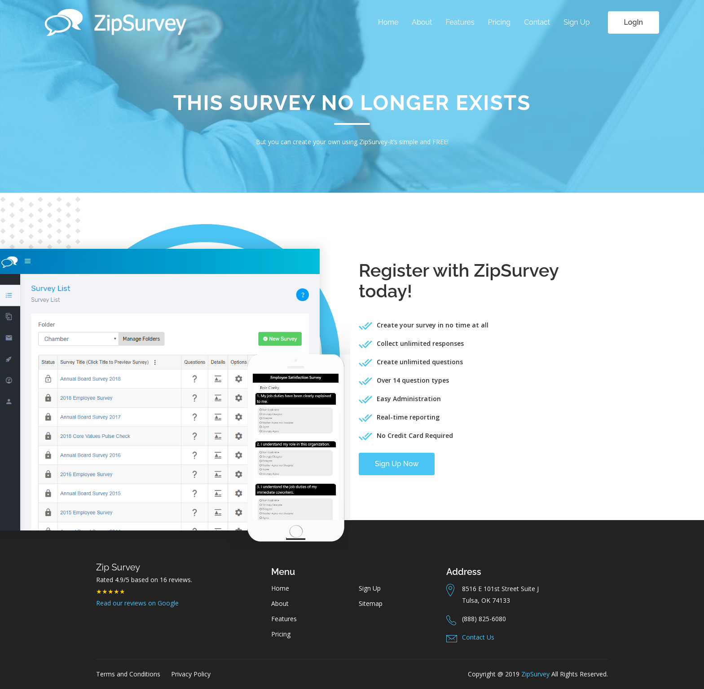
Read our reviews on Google (137, 603)
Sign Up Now (396, 463)
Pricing (499, 22)
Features (459, 22)
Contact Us (478, 637)
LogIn (633, 22)
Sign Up (576, 22)
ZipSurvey (535, 674)
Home (388, 22)
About (422, 22)
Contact (537, 22)
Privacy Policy (191, 674)
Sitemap (371, 603)
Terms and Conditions (128, 674)
